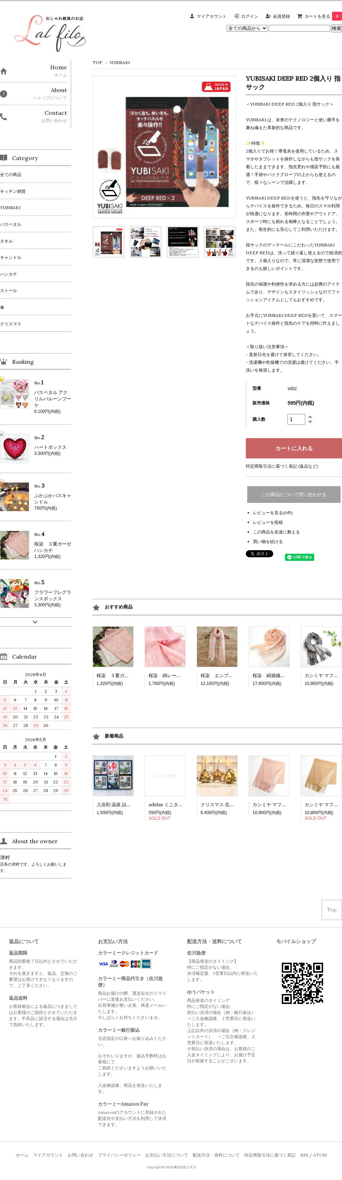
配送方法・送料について (216, 1155)
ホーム (22, 1155)
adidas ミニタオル (168, 805)
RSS (304, 1155)
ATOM (320, 1155)
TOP (97, 62)
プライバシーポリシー (119, 1155)
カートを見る (323, 16)
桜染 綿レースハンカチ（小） (181, 676)
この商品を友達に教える (276, 532)
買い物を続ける (268, 541)
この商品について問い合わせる (293, 494)
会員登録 (281, 16)
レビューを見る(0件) (273, 512)
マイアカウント (212, 16)
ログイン (249, 16)
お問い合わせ (80, 1155)
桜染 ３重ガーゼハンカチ (124, 676)
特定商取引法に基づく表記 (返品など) (282, 466)
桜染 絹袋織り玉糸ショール (283, 676)
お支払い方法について (166, 1155)
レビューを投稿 (268, 522)
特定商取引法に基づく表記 (270, 1155)
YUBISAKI (119, 62)
